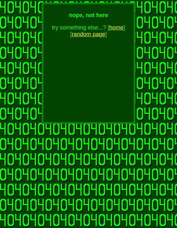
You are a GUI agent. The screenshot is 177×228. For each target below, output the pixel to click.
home (116, 27)
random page (88, 34)
